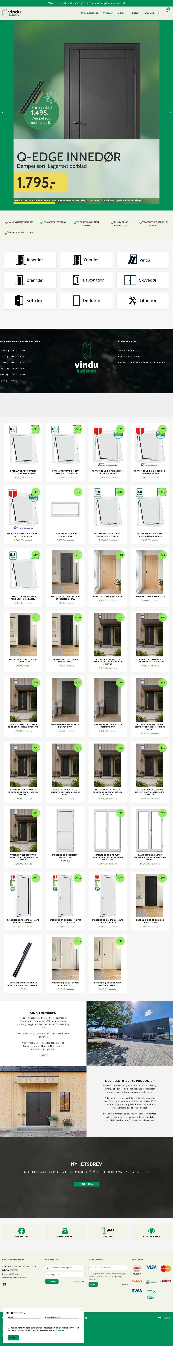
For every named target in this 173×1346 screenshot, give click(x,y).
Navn (24, 1319)
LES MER (43, 1055)
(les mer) (59, 1330)
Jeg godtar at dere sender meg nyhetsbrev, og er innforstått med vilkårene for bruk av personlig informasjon (108, 1277)
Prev (3, 112)
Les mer (125, 1285)
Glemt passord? (79, 1281)
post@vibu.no (14, 1274)
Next (170, 112)
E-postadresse (62, 1319)
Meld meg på (86, 1184)
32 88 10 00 (14, 1270)
